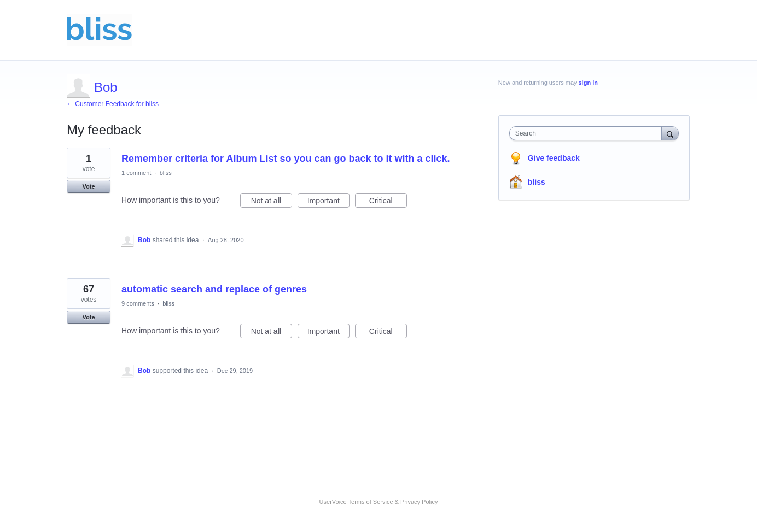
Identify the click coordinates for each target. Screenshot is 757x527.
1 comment (136, 172)
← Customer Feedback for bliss (113, 104)
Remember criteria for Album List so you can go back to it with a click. (285, 158)
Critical (388, 202)
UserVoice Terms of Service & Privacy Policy (378, 502)
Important (328, 202)
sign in (588, 82)
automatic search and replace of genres (214, 289)
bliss (166, 172)
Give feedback (554, 158)
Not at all (271, 202)
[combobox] (588, 133)
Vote (88, 186)
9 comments (137, 303)
